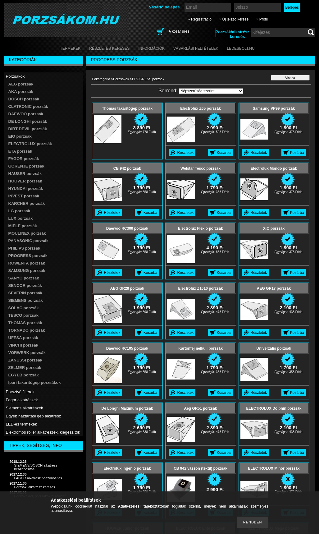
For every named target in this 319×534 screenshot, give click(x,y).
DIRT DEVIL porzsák (27, 129)
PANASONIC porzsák (28, 240)
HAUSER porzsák (25, 173)
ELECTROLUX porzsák (30, 143)
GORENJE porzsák (26, 166)
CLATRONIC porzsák (28, 106)
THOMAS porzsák (25, 322)
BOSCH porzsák (23, 99)
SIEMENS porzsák (25, 300)
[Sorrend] (211, 91)
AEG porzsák (21, 84)
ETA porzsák (20, 151)
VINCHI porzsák (23, 345)
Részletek (185, 152)
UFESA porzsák (23, 337)
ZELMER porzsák (24, 367)
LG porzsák (19, 211)
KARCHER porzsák (26, 203)
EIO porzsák (20, 136)
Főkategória (101, 79)
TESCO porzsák (23, 315)
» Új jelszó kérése (233, 19)
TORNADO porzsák (26, 330)
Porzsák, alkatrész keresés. (35, 487)
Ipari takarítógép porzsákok (34, 382)
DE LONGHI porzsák (27, 121)
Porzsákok (121, 79)
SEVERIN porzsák (25, 293)
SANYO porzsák (23, 278)
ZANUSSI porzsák (25, 360)
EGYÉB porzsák (23, 375)
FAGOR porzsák (23, 158)
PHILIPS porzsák (24, 248)
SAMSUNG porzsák (26, 270)
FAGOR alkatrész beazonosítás (38, 478)
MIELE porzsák (22, 225)
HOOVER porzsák (25, 181)
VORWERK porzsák (27, 352)
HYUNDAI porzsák (25, 188)
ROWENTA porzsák (26, 263)
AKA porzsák (20, 91)
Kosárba (224, 152)
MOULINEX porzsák (27, 233)
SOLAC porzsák (23, 308)
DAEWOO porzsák (25, 114)
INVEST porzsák (23, 196)
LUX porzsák (20, 218)
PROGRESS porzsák (28, 255)
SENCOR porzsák (25, 285)
